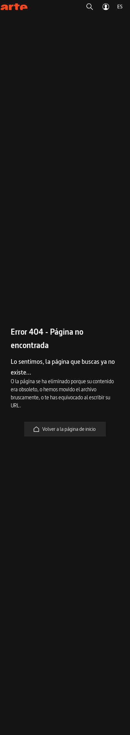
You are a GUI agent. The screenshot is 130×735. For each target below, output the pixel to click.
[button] (90, 7)
